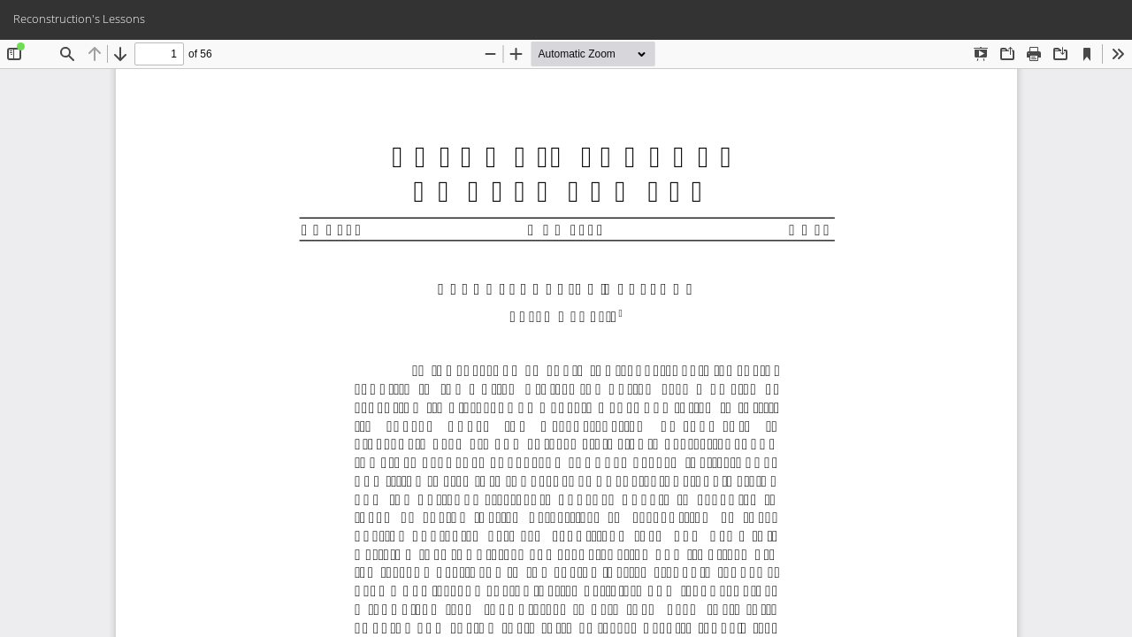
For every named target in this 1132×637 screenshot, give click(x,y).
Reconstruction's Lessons (79, 19)
